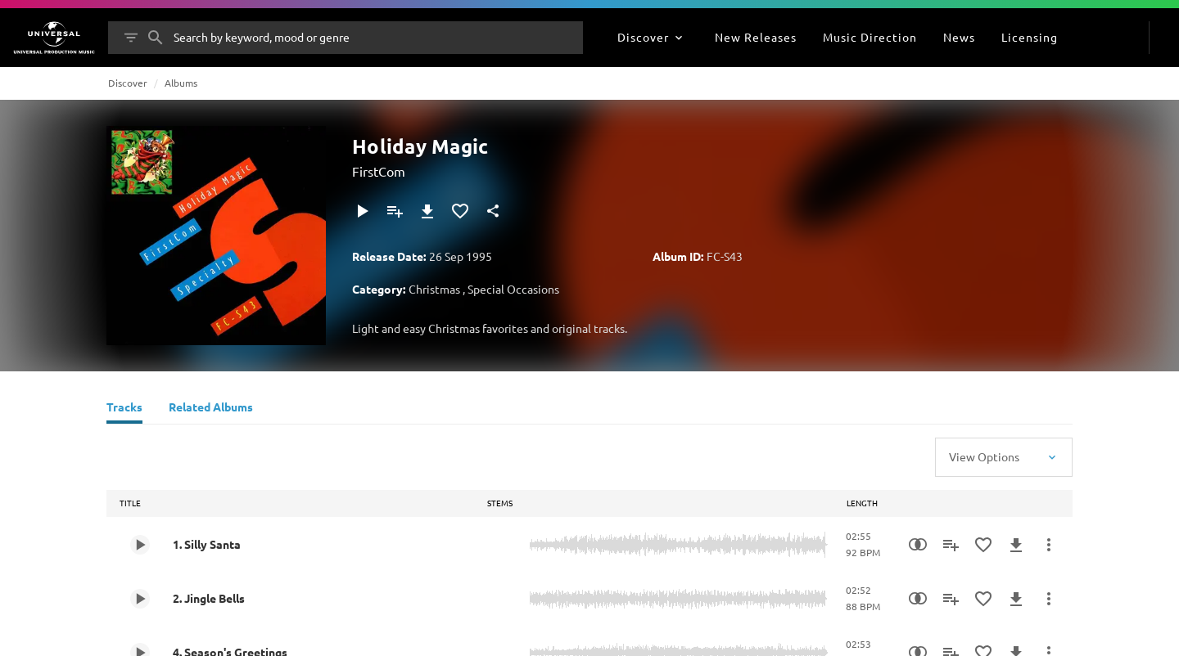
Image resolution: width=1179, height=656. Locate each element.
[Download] (427, 211)
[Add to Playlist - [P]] (394, 211)
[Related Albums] (211, 409)
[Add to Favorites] (460, 211)
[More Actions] (1049, 545)
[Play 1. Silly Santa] (140, 544)
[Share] (493, 211)
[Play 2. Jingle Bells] (140, 598)
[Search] (155, 37)
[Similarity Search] (918, 545)
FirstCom (378, 171)
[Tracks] (124, 409)
